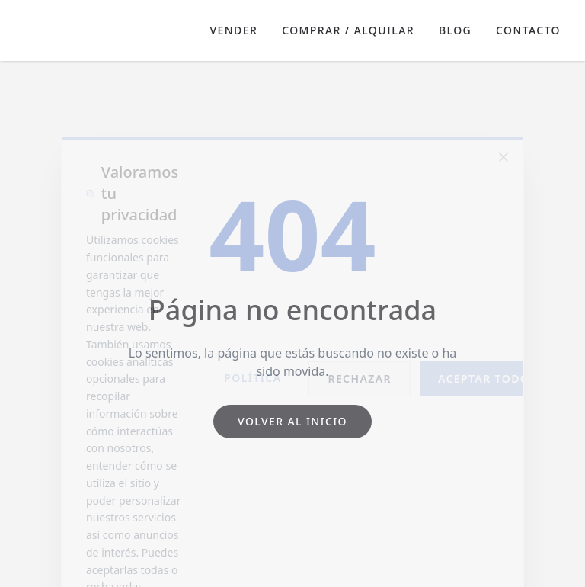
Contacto (528, 30)
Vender (234, 30)
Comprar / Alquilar (348, 30)
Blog (455, 30)
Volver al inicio (292, 421)
